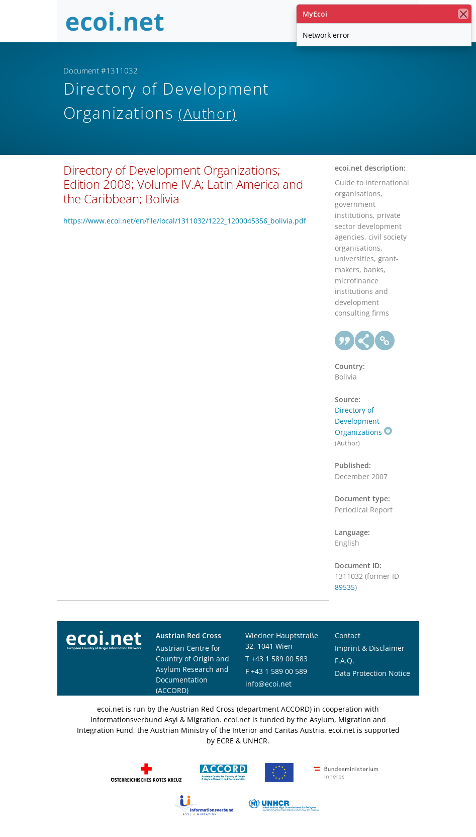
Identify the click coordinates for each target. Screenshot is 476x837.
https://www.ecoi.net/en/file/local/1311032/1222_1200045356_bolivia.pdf (184, 220)
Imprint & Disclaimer (370, 648)
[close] (463, 14)
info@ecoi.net (268, 684)
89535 (345, 587)
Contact (347, 635)
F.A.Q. (344, 660)
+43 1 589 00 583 (279, 658)
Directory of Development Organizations (363, 420)
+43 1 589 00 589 (279, 671)
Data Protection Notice (372, 673)
